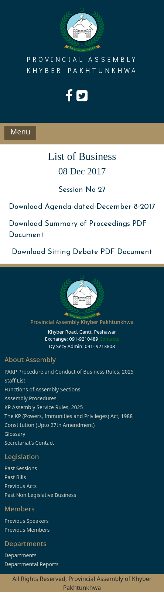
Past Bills (15, 477)
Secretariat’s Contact (29, 442)
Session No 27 (82, 190)
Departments (20, 555)
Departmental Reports (31, 564)
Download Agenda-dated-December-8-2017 (82, 207)
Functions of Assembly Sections (42, 389)
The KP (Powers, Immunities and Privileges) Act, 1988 (68, 416)
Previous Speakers (26, 520)
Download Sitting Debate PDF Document (82, 252)
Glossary (14, 433)
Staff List (14, 380)
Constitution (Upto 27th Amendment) (49, 424)
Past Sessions (20, 468)
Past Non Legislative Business (40, 494)
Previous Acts (20, 486)
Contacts (109, 338)
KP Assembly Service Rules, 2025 (43, 407)
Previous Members (26, 529)
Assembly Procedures (30, 398)
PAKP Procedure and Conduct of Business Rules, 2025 (69, 371)
